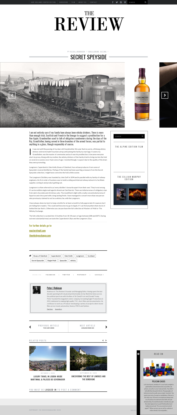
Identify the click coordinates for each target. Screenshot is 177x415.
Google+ (58, 309)
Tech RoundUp (85, 45)
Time (98, 45)
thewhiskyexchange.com (40, 235)
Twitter (66, 275)
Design (73, 38)
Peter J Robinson (77, 51)
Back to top (135, 410)
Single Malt (51, 260)
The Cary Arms (47, 326)
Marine (124, 38)
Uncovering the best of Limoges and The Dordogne (88, 378)
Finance (97, 38)
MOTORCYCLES (137, 38)
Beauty (51, 38)
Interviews (85, 38)
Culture (62, 38)
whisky (73, 260)
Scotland (91, 256)
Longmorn (80, 256)
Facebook (50, 275)
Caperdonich (56, 256)
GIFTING (116, 45)
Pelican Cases (158, 381)
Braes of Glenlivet (40, 256)
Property (61, 45)
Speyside (63, 260)
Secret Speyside (38, 260)
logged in (51, 389)
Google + (99, 275)
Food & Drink (111, 38)
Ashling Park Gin (91, 326)
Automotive (38, 38)
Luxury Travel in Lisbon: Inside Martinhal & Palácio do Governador (48, 378)
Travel (106, 45)
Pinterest (81, 275)
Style (72, 45)
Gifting (103, 51)
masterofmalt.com (37, 230)
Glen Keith (68, 256)
